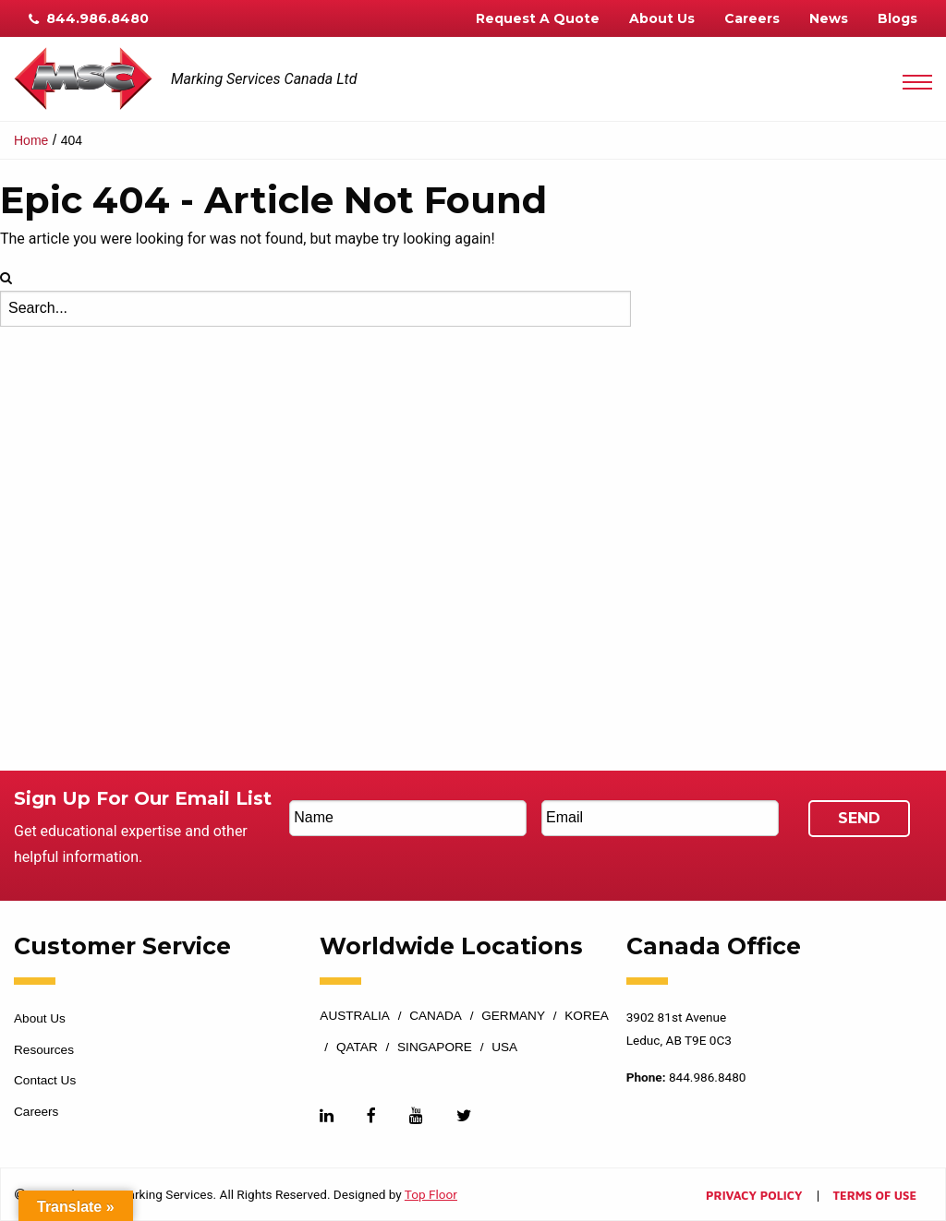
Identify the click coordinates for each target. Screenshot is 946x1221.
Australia (355, 1016)
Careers (752, 18)
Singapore (434, 1047)
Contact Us (45, 1080)
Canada (435, 1016)
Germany (513, 1016)
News (828, 18)
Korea (586, 1016)
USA (504, 1047)
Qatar (357, 1047)
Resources (44, 1050)
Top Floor (431, 1194)
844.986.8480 (89, 18)
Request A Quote (538, 18)
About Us (662, 18)
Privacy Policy (754, 1197)
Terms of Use (874, 1197)
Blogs (897, 18)
